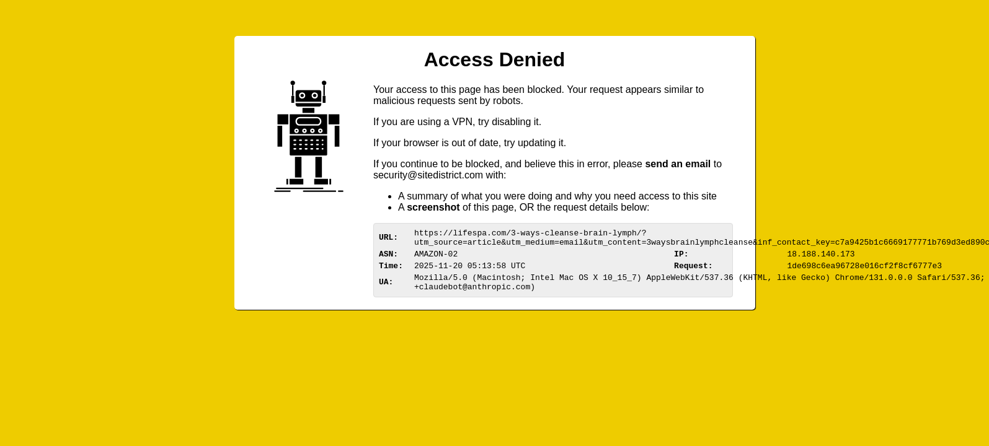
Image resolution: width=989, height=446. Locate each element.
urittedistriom (428, 175)
